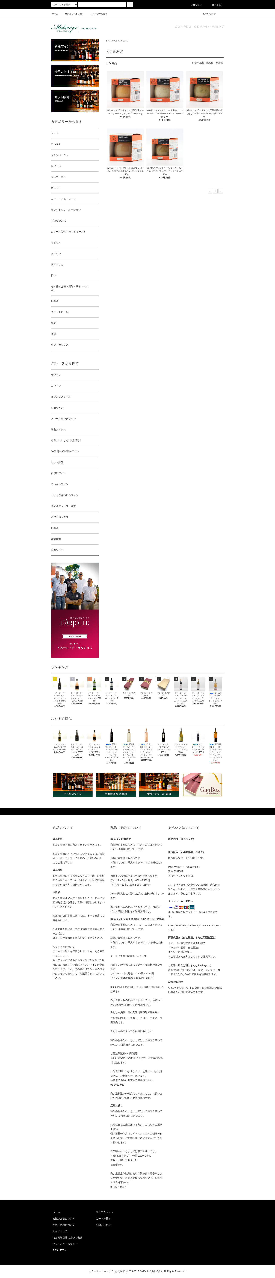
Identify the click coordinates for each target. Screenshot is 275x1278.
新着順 (219, 62)
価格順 (209, 62)
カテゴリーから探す (72, 14)
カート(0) (215, 5)
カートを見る (103, 1218)
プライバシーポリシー (65, 1244)
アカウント (194, 5)
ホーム (55, 14)
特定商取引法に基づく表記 (67, 1237)
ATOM (63, 1250)
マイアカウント (104, 1212)
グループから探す (96, 14)
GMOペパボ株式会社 (151, 1271)
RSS (55, 1250)
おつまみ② (124, 41)
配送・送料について (64, 1224)
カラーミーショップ (100, 1271)
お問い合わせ (207, 14)
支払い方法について (64, 1218)
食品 (115, 41)
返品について (60, 1231)
